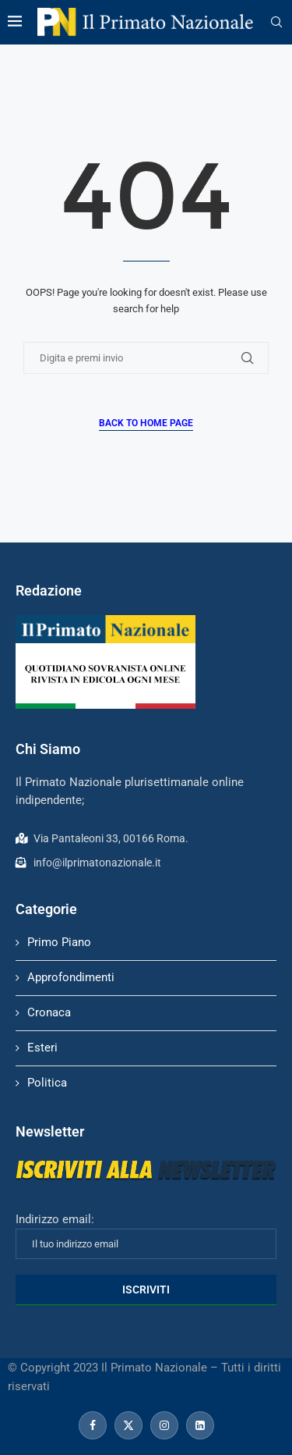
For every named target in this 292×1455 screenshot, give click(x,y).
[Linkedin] (200, 1425)
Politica (47, 1083)
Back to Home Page (146, 423)
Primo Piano (59, 942)
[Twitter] (128, 1425)
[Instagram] (164, 1425)
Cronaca (49, 1012)
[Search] (276, 22)
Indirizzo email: (146, 1235)
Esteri (42, 1048)
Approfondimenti (70, 977)
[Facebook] (93, 1425)
